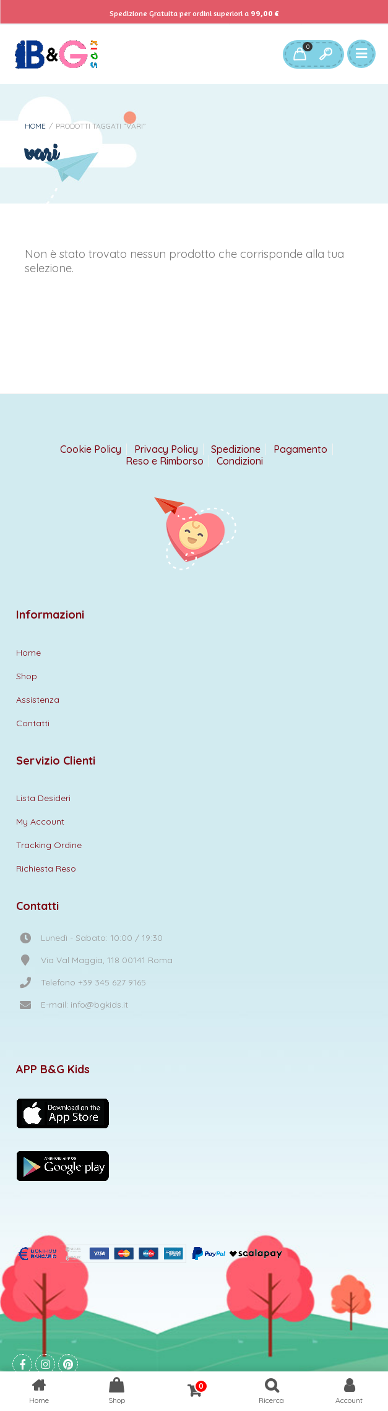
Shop (26, 676)
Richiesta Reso (46, 868)
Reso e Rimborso (165, 461)
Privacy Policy (166, 449)
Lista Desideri (43, 798)
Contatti (33, 723)
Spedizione (236, 449)
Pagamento (300, 449)
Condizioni (240, 461)
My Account (40, 821)
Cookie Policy (90, 449)
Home (35, 126)
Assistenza (37, 699)
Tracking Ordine (49, 845)
